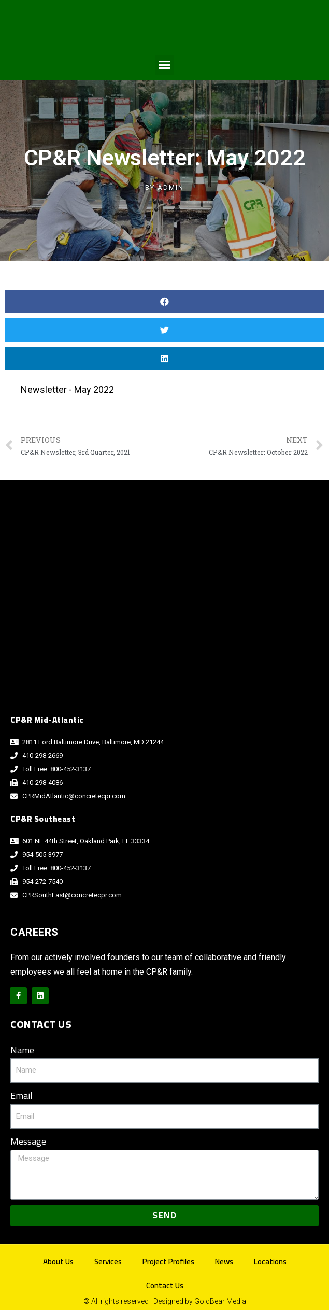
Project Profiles (168, 1261)
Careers (34, 932)
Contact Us (164, 1285)
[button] (165, 65)
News (224, 1261)
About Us (58, 1261)
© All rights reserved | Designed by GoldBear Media (164, 1301)
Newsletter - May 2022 (67, 389)
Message (28, 1142)
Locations (270, 1261)
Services (108, 1261)
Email (21, 1096)
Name (22, 1051)
